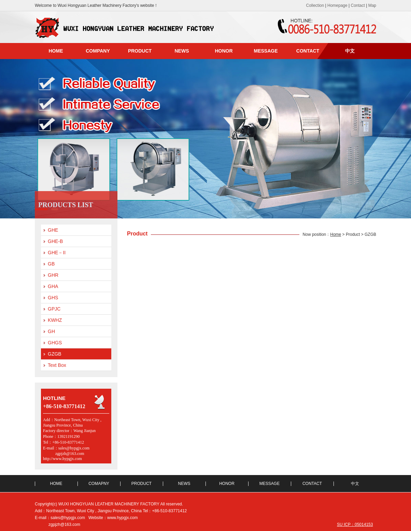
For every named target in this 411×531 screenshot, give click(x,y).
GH (51, 331)
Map (372, 5)
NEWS (182, 51)
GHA (53, 286)
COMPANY (98, 51)
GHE (53, 230)
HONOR (223, 51)
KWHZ (55, 320)
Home (335, 234)
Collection (315, 5)
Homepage (337, 5)
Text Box (57, 365)
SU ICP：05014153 (355, 524)
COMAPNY (98, 483)
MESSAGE (266, 51)
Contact (358, 5)
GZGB (54, 354)
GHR (53, 275)
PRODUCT (140, 51)
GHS (53, 297)
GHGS (55, 342)
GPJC (54, 309)
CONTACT (307, 51)
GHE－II (57, 252)
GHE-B (55, 241)
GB (51, 264)
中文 (350, 51)
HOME (56, 51)
